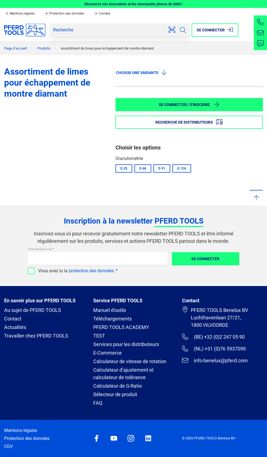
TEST (99, 336)
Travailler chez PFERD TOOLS (36, 336)
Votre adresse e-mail (40, 249)
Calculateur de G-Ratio (117, 386)
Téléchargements (112, 319)
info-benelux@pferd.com (214, 360)
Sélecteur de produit (115, 394)
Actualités (15, 327)
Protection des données (64, 13)
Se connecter (205, 259)
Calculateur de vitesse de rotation (129, 361)
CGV (8, 446)
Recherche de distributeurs (189, 122)
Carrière (101, 13)
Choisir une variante (141, 72)
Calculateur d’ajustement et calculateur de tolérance (123, 373)
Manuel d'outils (109, 310)
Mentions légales (19, 13)
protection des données (91, 270)
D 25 (123, 168)
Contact (12, 319)
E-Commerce (107, 353)
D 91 (161, 168)
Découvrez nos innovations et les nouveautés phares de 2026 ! (133, 4)
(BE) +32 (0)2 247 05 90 (213, 337)
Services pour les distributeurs (126, 344)
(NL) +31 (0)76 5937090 (214, 349)
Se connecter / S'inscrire (189, 104)
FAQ (97, 403)
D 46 (142, 168)
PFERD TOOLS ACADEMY (121, 327)
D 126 (181, 168)
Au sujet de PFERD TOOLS (32, 310)
